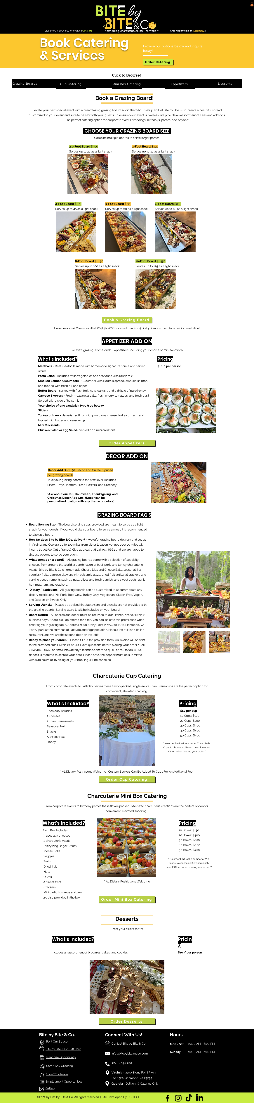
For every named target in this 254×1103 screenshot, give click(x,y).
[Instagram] (178, 1098)
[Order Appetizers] (127, 443)
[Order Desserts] (127, 1021)
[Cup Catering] (71, 84)
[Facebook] (167, 1098)
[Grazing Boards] (25, 83)
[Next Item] (224, 589)
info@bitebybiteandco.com (151, 328)
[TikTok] (189, 1098)
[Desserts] (225, 83)
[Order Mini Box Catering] (127, 899)
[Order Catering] (158, 62)
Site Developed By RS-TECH (121, 1097)
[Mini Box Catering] (127, 84)
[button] (252, 4)
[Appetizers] (180, 84)
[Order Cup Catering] (127, 779)
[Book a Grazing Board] (127, 320)
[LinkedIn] (199, 1098)
